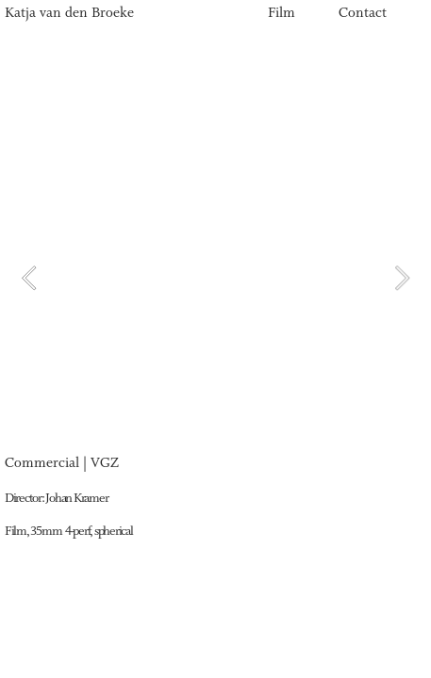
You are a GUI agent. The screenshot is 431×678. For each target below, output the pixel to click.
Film (281, 13)
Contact (363, 13)
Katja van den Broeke (71, 13)
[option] (215, 277)
